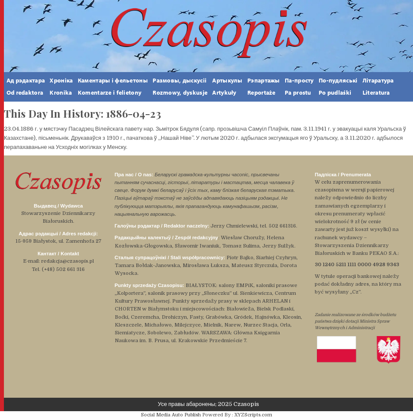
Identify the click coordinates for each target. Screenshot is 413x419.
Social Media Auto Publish (171, 415)
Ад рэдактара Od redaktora (26, 86)
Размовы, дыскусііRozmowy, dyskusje (180, 86)
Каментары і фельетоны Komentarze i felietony (113, 86)
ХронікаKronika (61, 86)
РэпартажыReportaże (263, 86)
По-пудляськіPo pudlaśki (338, 86)
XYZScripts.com (253, 415)
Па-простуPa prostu (299, 86)
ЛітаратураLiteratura (378, 86)
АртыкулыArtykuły (227, 86)
